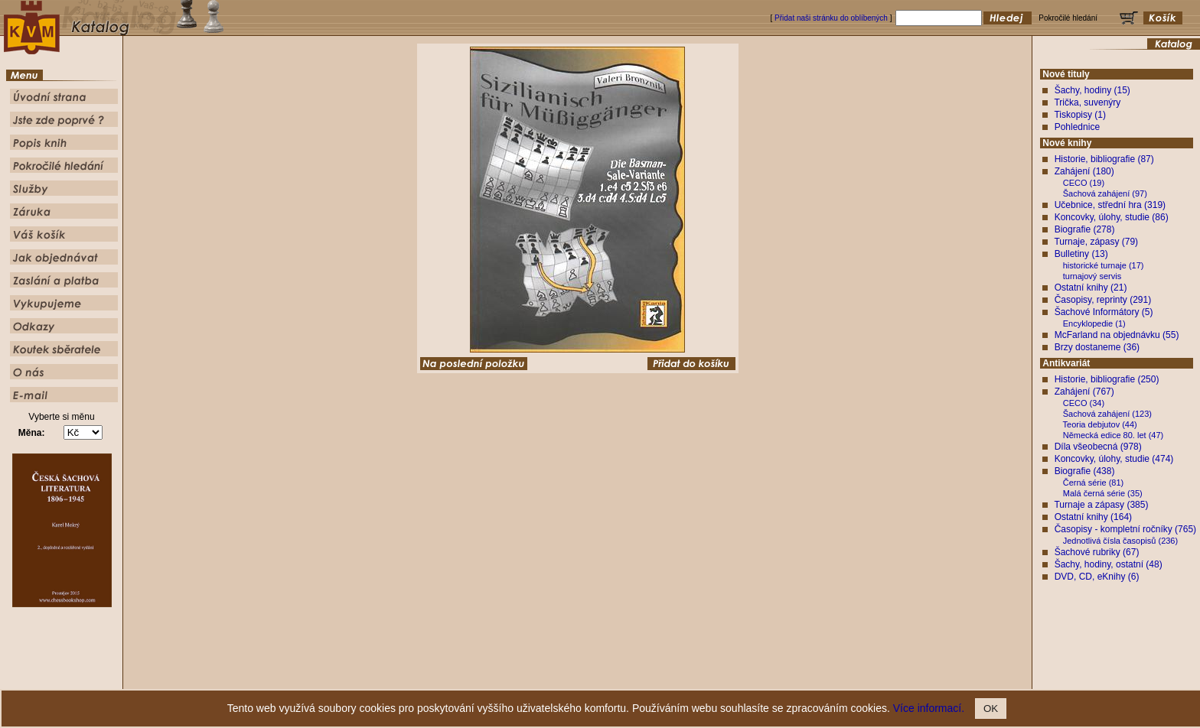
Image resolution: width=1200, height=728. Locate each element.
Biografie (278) (1085, 229)
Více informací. (928, 708)
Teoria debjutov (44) (1100, 424)
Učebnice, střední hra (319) (1110, 205)
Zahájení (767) (1084, 391)
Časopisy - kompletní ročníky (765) (1125, 529)
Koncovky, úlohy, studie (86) (1112, 217)
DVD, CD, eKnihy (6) (1097, 576)
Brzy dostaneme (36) (1097, 347)
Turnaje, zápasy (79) (1096, 241)
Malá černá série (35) (1103, 493)
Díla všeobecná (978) (1098, 446)
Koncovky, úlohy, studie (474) (1114, 458)
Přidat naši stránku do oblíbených (831, 18)
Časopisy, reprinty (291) (1103, 299)
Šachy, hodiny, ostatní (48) (1108, 564)
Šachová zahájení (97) (1105, 193)
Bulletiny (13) (1081, 254)
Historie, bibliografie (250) (1107, 379)
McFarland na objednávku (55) (1117, 335)
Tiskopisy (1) (1080, 114)
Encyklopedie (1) (1094, 323)
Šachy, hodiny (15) (1092, 90)
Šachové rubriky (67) (1097, 552)
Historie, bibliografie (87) (1104, 159)
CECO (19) (1083, 182)
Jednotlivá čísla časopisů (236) (1120, 540)
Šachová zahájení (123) (1107, 413)
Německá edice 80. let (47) (1113, 435)
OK (990, 708)
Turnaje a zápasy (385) (1101, 504)
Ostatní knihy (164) (1093, 517)
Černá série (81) (1093, 482)
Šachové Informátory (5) (1104, 312)
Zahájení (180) (1084, 171)
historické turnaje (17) (1103, 265)
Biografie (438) (1085, 471)
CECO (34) (1083, 403)
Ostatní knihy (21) (1091, 287)
